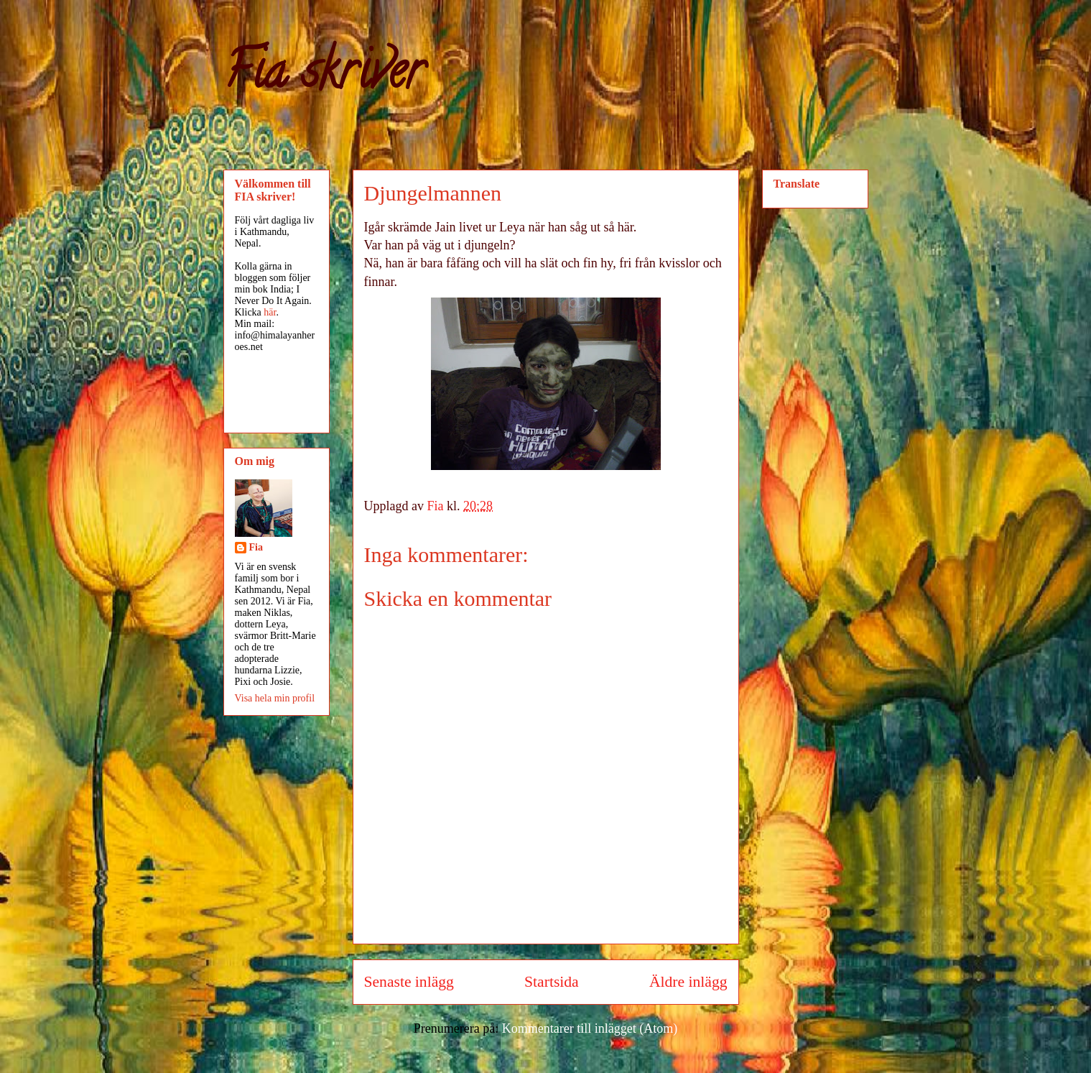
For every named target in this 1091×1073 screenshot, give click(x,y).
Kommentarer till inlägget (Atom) (589, 1028)
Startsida (551, 981)
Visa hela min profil (275, 698)
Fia (256, 547)
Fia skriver (323, 76)
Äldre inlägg (688, 981)
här (270, 312)
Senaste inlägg (409, 981)
